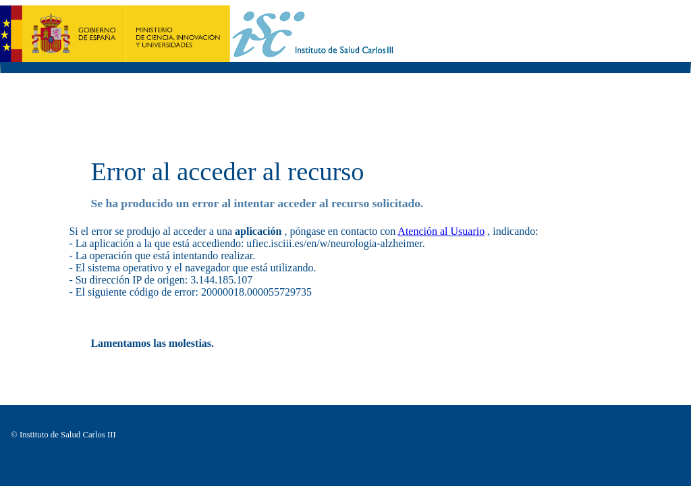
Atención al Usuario (441, 231)
